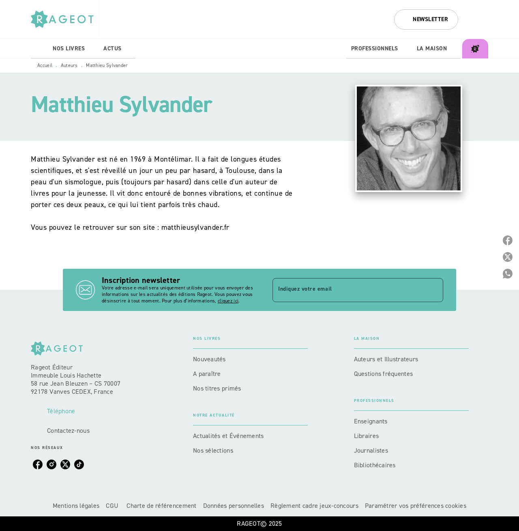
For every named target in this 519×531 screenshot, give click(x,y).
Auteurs (69, 65)
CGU (113, 505)
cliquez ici (228, 301)
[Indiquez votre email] (347, 290)
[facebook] (38, 464)
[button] (426, 19)
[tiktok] (79, 464)
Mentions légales (76, 505)
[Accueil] (65, 19)
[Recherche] (478, 19)
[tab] (39, 48)
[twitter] (65, 464)
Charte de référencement (161, 505)
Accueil (44, 65)
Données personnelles (233, 505)
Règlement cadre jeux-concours (314, 505)
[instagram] (51, 464)
